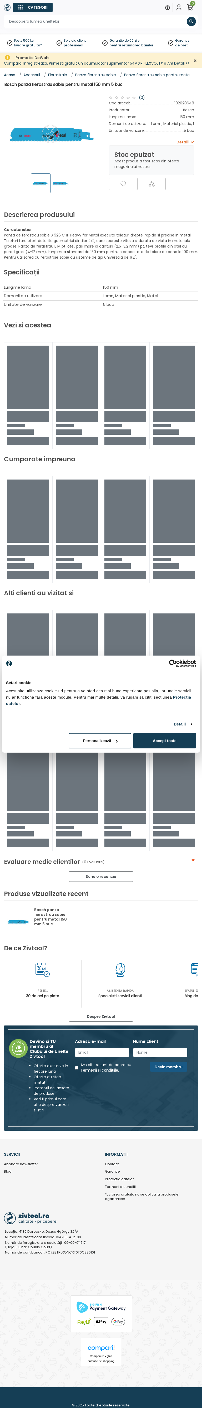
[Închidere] (195, 61)
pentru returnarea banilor (131, 45)
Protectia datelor (119, 1179)
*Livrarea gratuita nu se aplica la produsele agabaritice (142, 1196)
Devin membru (169, 1067)
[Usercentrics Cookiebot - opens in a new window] (173, 663)
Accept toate (164, 740)
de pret (181, 45)
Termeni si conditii (120, 1187)
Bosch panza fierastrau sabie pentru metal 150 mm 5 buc (50, 916)
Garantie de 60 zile (124, 40)
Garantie (182, 40)
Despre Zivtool (101, 1016)
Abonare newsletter (21, 1164)
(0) (142, 97)
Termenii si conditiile (99, 1070)
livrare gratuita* (28, 45)
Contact (112, 1164)
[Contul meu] (179, 7)
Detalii (180, 724)
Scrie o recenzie (101, 876)
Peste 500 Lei (24, 40)
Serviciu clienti (75, 40)
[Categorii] (33, 7)
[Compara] (151, 184)
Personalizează (100, 740)
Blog (8, 1171)
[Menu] (167, 7)
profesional (73, 45)
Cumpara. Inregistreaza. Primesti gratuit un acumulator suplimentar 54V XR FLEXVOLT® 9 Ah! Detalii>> (97, 63)
